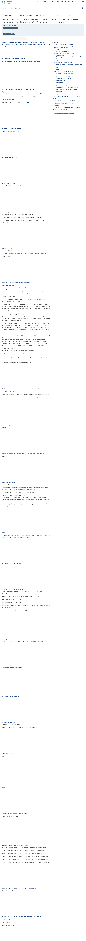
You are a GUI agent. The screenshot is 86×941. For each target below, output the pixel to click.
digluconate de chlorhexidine (10, 28)
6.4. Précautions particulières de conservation (65, 85)
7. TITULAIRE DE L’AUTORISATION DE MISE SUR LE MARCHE (67, 93)
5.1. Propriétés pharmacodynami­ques (63, 73)
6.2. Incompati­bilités (59, 82)
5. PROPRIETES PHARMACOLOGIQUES (63, 71)
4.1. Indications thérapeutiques (62, 51)
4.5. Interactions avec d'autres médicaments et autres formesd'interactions (67, 59)
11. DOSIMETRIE (57, 105)
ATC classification (79, 1)
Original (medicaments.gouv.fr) (65, 113)
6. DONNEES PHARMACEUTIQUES (62, 78)
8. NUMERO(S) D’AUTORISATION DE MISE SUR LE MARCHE (66, 97)
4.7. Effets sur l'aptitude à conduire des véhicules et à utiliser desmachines (68, 65)
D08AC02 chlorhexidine (9, 33)
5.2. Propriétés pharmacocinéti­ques (63, 75)
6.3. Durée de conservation (61, 84)
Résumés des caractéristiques (56, 1)
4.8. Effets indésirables (60, 67)
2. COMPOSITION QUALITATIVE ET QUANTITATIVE (66, 46)
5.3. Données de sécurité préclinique (63, 76)
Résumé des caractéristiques (18, 38)
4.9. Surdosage (58, 69)
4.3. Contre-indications (59, 55)
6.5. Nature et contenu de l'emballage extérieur (66, 87)
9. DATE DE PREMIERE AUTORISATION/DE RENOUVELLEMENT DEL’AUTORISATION (64, 101)
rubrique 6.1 (27, 102)
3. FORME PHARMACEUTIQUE (61, 47)
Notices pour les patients (42, 1)
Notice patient (6, 38)
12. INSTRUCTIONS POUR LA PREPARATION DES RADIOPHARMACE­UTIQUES (66, 108)
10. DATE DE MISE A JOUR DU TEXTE (63, 103)
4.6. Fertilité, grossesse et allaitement (63, 62)
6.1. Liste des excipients (60, 80)
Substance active (69, 1)
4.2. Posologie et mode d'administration (64, 53)
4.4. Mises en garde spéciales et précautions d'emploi (68, 57)
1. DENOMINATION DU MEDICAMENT (63, 44)
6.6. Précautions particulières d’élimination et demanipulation (65, 90)
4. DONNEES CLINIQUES (59, 49)
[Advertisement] (67, 125)
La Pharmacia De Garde (8, 13)
